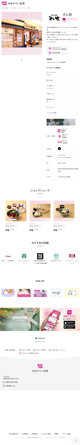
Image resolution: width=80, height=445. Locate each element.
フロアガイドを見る (65, 176)
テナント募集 (66, 434)
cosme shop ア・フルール (58, 350)
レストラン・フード (21, 8)
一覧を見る (39, 193)
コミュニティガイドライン (50, 437)
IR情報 (56, 434)
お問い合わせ (62, 437)
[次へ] (74, 260)
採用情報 (34, 434)
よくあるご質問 (45, 434)
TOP (75, 440)
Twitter (59, 148)
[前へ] (6, 260)
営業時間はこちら (10, 386)
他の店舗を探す (13, 434)
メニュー (77, 3)
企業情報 (25, 434)
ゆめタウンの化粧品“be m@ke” (30, 353)
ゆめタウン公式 (39, 341)
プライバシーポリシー (19, 437)
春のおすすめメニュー (12, 226)
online (72, 3)
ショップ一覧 (12, 8)
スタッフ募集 (61, 122)
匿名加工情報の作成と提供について (34, 437)
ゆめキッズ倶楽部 (41, 350)
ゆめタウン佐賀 (5, 8)
